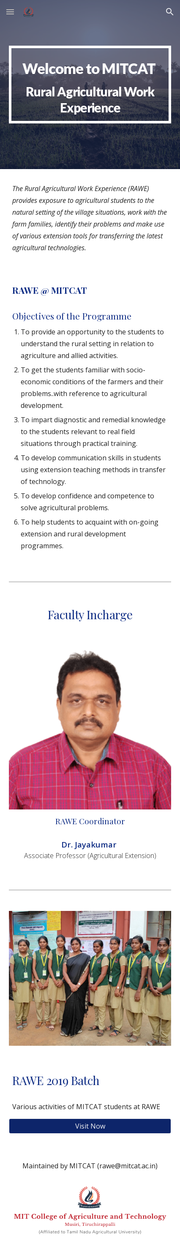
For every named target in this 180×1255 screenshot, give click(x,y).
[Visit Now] (90, 1126)
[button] (10, 11)
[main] (90, 84)
